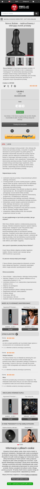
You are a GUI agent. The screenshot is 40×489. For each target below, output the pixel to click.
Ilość (20, 101)
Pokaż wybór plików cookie (20, 479)
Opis (3, 144)
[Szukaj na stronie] (36, 13)
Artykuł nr (6, 83)
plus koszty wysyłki (20, 95)
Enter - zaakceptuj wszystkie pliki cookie (20, 484)
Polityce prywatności (31, 474)
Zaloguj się (26, 1)
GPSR (9, 144)
